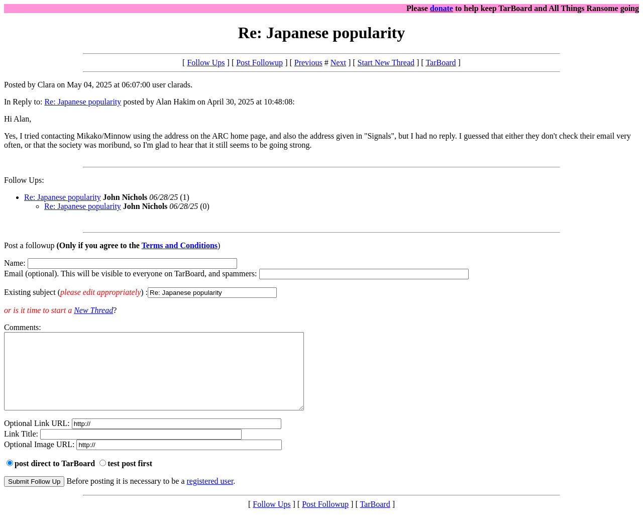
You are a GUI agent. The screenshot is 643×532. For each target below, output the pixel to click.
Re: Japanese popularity (82, 101)
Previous (308, 62)
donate (441, 8)
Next (338, 62)
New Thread (93, 310)
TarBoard (440, 62)
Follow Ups (206, 62)
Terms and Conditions (180, 245)
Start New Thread (386, 62)
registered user (210, 496)
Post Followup (259, 62)
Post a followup (29, 245)
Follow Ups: (24, 180)
